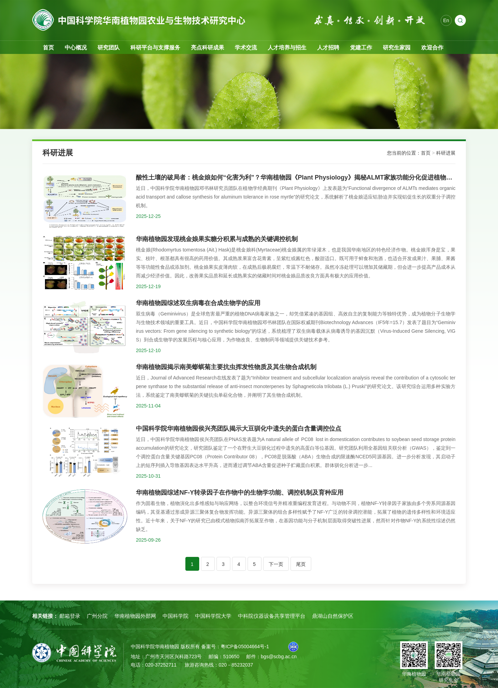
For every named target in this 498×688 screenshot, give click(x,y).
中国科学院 (175, 616)
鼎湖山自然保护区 (332, 616)
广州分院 (97, 616)
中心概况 (76, 48)
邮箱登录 (69, 616)
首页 (48, 48)
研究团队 (109, 48)
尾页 (301, 564)
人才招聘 (328, 48)
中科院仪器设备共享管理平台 (271, 616)
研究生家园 (397, 48)
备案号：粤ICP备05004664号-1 (235, 646)
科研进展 (445, 153)
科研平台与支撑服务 (155, 48)
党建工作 (361, 48)
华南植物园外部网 (135, 616)
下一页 (276, 564)
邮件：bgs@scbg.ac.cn (271, 656)
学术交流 (246, 48)
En (446, 21)
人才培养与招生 (287, 48)
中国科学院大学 (213, 616)
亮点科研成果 (207, 48)
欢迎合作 (432, 48)
